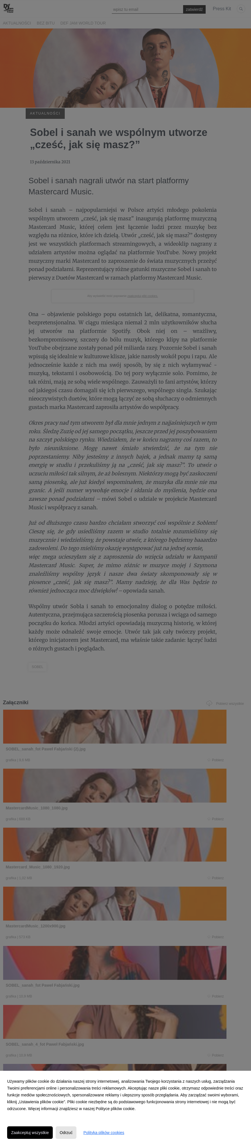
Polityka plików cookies (103, 1132)
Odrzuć (66, 1132)
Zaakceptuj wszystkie (30, 1132)
